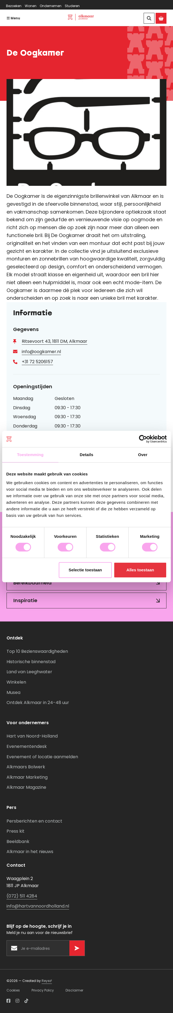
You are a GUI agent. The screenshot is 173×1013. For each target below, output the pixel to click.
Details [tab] (86, 454)
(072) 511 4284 (22, 896)
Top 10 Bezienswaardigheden (37, 651)
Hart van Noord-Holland (32, 736)
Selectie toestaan (85, 570)
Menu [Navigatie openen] (13, 18)
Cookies (13, 990)
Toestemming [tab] (30, 454)
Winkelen (16, 682)
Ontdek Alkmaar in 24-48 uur (38, 703)
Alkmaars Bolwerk (26, 767)
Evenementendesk (27, 746)
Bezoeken (13, 6)
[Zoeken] (149, 18)
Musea (13, 692)
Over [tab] (142, 454)
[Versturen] (77, 948)
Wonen (30, 6)
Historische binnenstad (31, 662)
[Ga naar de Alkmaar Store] (161, 18)
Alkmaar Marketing (27, 777)
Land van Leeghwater (29, 672)
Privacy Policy (43, 990)
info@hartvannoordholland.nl (38, 906)
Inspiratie (25, 600)
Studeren (72, 6)
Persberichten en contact (34, 821)
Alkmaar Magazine (26, 787)
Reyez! (47, 980)
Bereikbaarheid (32, 582)
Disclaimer (74, 990)
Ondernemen (50, 6)
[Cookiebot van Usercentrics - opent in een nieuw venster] (143, 439)
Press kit (15, 831)
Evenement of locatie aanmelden (42, 757)
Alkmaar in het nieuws (30, 852)
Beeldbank (18, 841)
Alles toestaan (140, 570)
